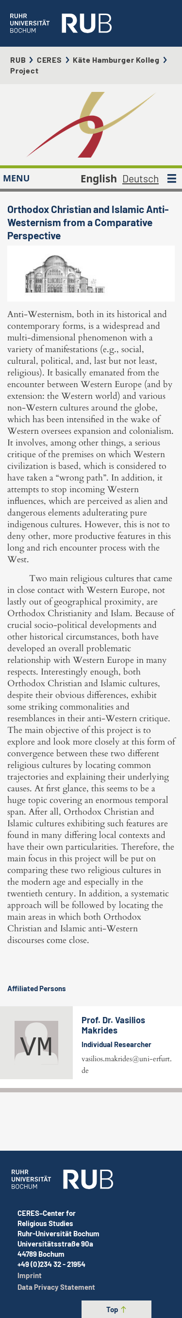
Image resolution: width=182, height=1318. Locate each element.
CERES (49, 59)
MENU (16, 178)
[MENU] (172, 178)
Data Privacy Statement (56, 1286)
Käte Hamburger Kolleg (116, 59)
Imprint (29, 1275)
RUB (18, 59)
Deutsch (140, 178)
